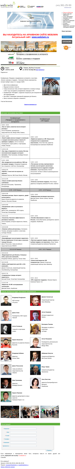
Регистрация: (6, 424)
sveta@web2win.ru (23, 465)
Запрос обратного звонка (8, 467)
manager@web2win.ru (12, 465)
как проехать (40, 69)
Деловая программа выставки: (12, 113)
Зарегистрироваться (30, 104)
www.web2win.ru (40, 37)
